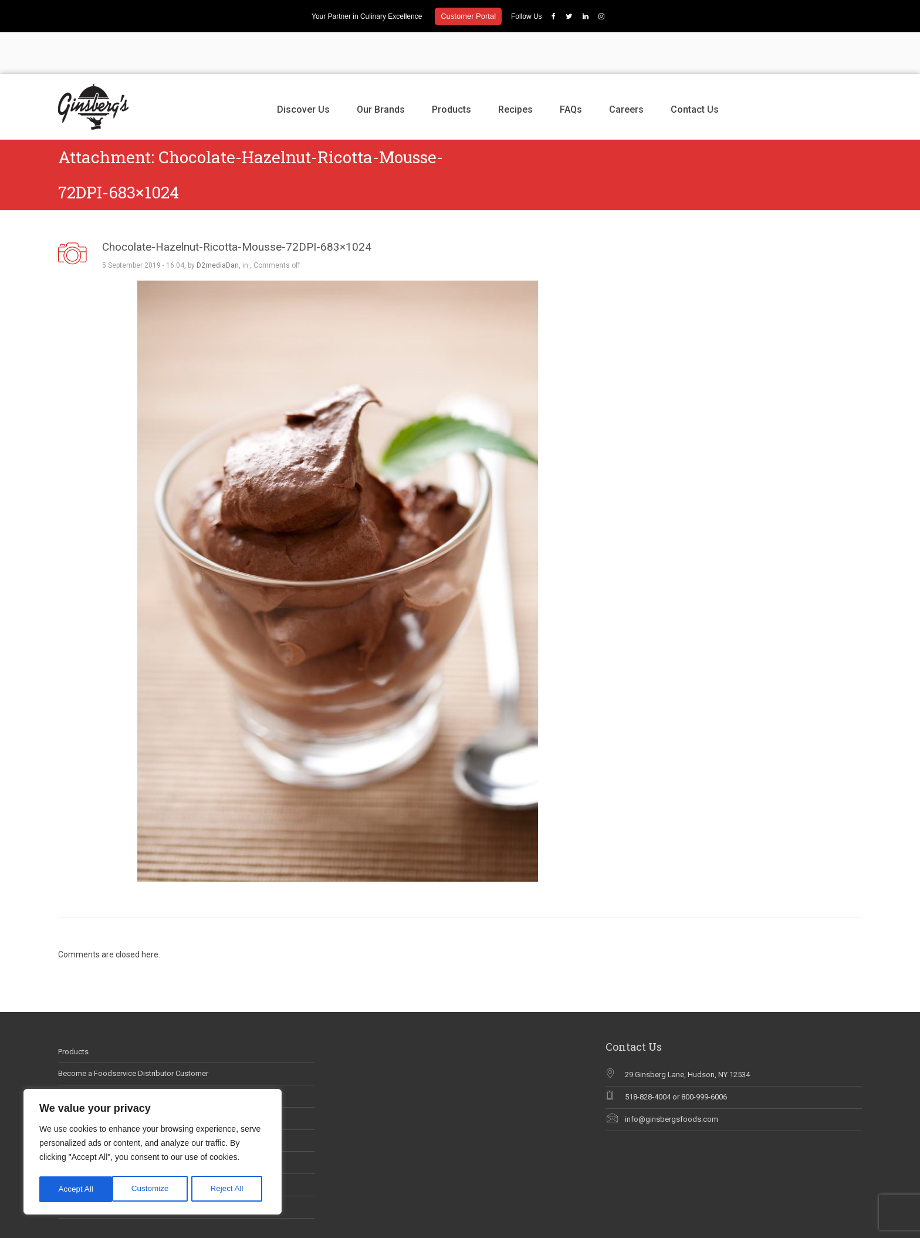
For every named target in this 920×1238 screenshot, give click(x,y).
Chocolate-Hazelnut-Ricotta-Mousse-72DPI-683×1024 (236, 205)
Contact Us (695, 67)
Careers (626, 67)
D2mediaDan (218, 224)
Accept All (230, 1189)
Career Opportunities (93, 1054)
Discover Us (303, 67)
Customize (77, 1189)
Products (451, 67)
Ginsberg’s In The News (97, 1076)
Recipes (515, 67)
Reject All (154, 1189)
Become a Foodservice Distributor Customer (133, 1032)
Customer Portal (468, 16)
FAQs (571, 67)
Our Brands (381, 67)
